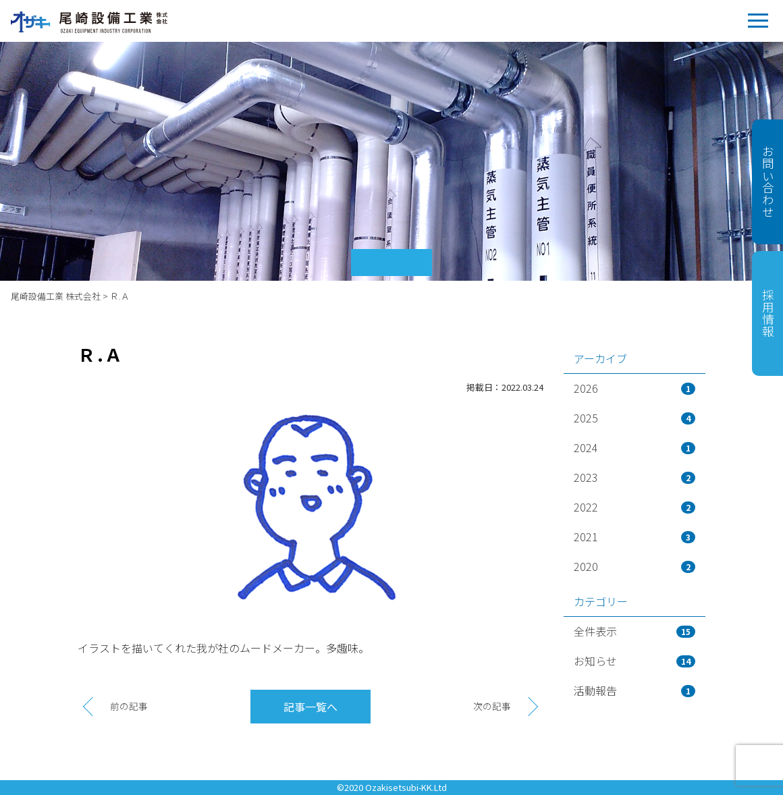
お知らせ (634, 661)
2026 (634, 388)
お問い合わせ (767, 181)
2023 (634, 477)
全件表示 (634, 631)
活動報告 (634, 690)
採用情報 (767, 313)
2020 (634, 566)
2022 (634, 507)
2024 (634, 447)
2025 (634, 418)
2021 (634, 536)
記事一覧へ (311, 706)
